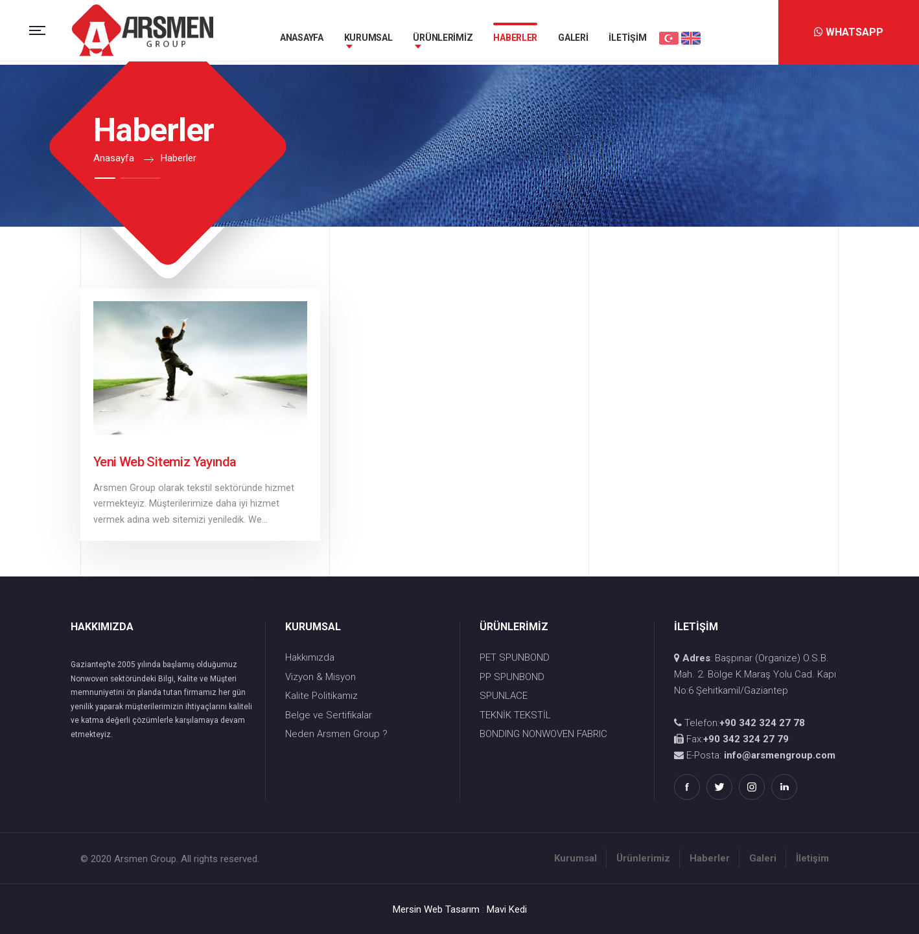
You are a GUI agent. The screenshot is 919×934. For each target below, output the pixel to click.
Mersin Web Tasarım (436, 909)
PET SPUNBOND (515, 657)
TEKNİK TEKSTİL (515, 715)
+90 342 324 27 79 (746, 739)
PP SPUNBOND (512, 677)
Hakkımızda (309, 657)
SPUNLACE (504, 695)
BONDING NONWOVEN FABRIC (543, 734)
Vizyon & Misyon (320, 677)
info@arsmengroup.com (779, 755)
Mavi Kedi (507, 909)
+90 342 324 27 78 (762, 723)
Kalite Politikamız (321, 695)
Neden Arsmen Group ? (336, 734)
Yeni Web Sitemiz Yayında (164, 462)
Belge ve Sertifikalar (328, 715)
